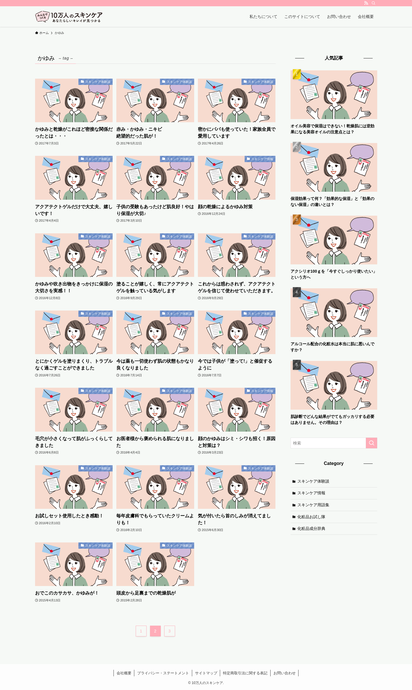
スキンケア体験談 (313, 481)
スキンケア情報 (311, 493)
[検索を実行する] (371, 443)
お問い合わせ (284, 673)
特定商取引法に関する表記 (245, 673)
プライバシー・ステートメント (163, 673)
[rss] (366, 3)
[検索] (373, 3)
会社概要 (124, 673)
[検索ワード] (334, 443)
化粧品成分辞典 (311, 528)
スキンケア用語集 (313, 505)
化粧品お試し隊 (311, 517)
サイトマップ (206, 673)
